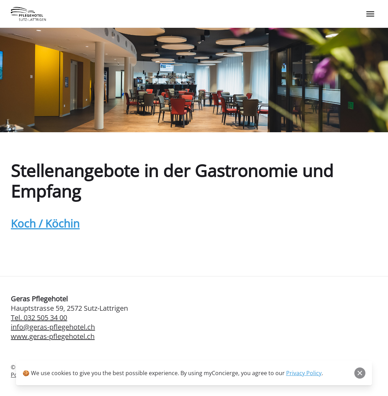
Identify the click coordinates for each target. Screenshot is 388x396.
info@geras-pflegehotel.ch (53, 327)
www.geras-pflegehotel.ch (53, 336)
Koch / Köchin (45, 223)
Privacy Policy (304, 373)
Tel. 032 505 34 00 (39, 317)
